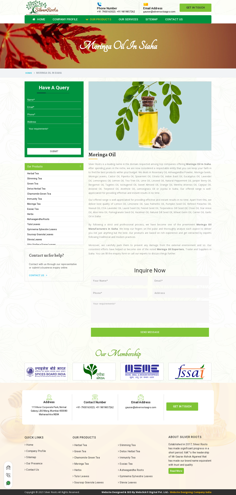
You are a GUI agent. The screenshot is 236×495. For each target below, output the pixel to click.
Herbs (30, 214)
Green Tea (32, 183)
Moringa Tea (33, 204)
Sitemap (152, 19)
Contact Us (174, 19)
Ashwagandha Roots (38, 219)
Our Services (128, 19)
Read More (176, 471)
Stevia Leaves (34, 239)
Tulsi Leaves (33, 224)
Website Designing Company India (190, 492)
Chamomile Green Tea (39, 193)
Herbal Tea (33, 173)
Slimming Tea (34, 178)
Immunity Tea (34, 199)
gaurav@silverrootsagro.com (159, 11)
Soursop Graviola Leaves (40, 234)
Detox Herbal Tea (36, 188)
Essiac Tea (33, 209)
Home (38, 19)
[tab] (54, 166)
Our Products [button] (35, 166)
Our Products (98, 19)
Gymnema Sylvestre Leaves (42, 229)
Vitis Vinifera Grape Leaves (41, 244)
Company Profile (65, 19)
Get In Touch (195, 7)
